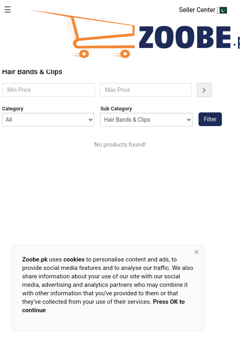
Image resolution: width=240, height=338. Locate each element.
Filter (210, 119)
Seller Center (203, 10)
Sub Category (116, 109)
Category (12, 109)
